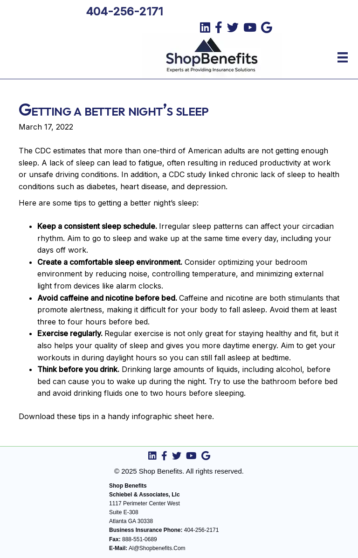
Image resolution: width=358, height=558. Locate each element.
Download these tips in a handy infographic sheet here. (116, 416)
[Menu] (342, 57)
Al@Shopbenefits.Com (157, 548)
